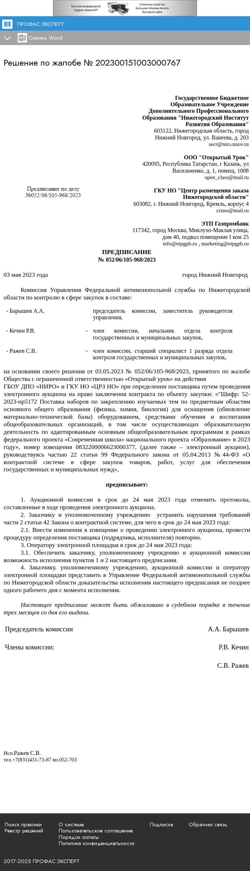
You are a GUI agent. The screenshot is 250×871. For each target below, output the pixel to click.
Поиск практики (23, 824)
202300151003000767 (137, 62)
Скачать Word (45, 38)
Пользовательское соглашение (96, 831)
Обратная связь (208, 824)
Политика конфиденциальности (96, 843)
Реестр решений (24, 831)
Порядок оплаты (79, 837)
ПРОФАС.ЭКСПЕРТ (40, 24)
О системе (71, 824)
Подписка (161, 824)
